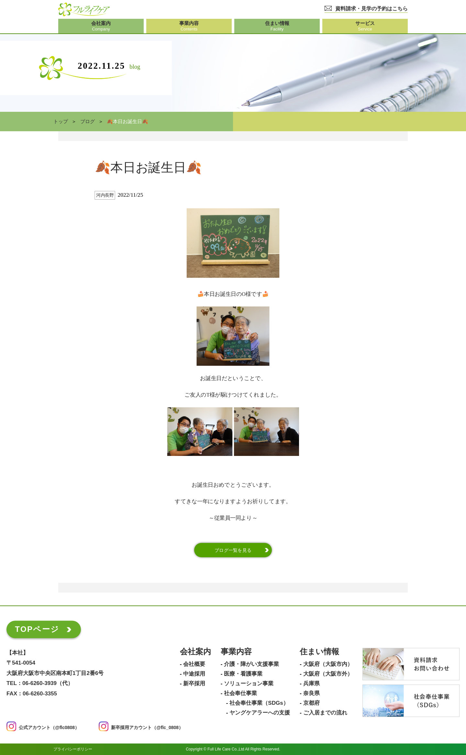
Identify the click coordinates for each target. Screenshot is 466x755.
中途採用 (194, 674)
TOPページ (37, 629)
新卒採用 (194, 684)
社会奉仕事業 (240, 694)
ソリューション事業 (248, 684)
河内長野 (105, 195)
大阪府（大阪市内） (328, 665)
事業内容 (236, 652)
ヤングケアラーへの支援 (259, 713)
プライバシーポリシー (72, 749)
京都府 (311, 703)
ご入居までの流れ (325, 713)
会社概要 (194, 665)
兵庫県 (311, 684)
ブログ (87, 121)
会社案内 (195, 652)
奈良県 (311, 694)
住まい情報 (319, 652)
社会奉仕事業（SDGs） (258, 703)
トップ (60, 121)
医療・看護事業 (243, 674)
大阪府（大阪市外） (328, 674)
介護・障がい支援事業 (251, 665)
